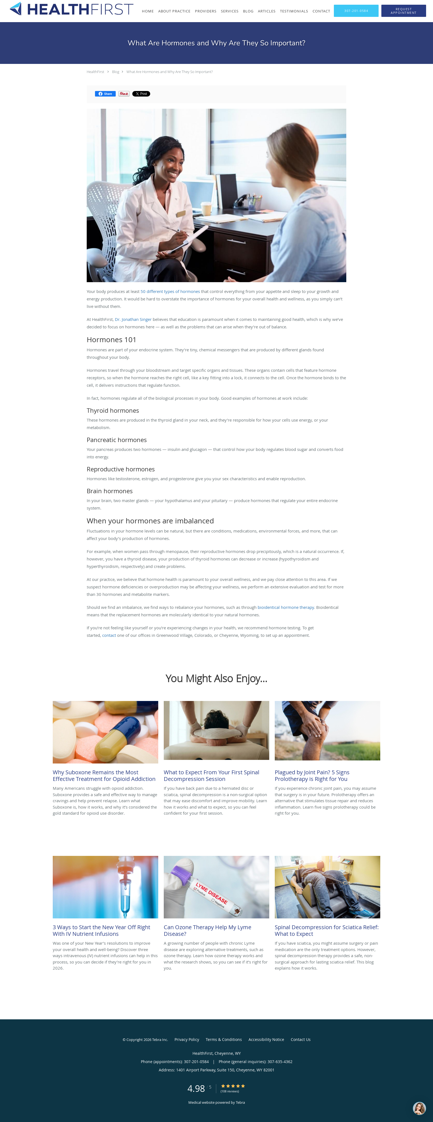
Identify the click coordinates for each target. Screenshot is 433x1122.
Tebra (240, 1102)
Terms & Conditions (224, 1039)
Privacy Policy (187, 1039)
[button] (403, 10)
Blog (115, 71)
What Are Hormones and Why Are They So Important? (169, 71)
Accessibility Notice (266, 1039)
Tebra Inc (159, 1039)
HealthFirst (95, 71)
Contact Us (301, 1039)
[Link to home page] (67, 8)
